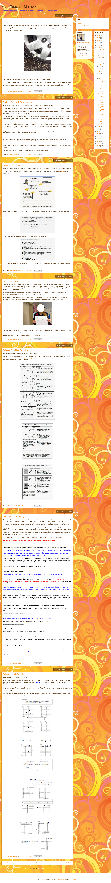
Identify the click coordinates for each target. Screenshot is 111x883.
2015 (98, 45)
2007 (98, 141)
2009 (98, 136)
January (101, 81)
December (101, 49)
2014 (98, 47)
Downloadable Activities (83, 26)
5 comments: (28, 663)
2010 (98, 134)
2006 (98, 143)
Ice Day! (6, 21)
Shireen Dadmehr (84, 42)
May (100, 71)
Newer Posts (7, 863)
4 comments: (28, 339)
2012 (98, 129)
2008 (98, 138)
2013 (98, 126)
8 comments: (28, 505)
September (102, 60)
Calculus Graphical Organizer (15, 350)
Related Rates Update (12, 165)
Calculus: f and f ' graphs (13, 674)
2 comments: (28, 91)
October (101, 57)
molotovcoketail (62, 879)
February (101, 78)
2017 (98, 40)
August (101, 64)
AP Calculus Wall (10, 281)
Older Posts (68, 863)
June (100, 68)
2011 (98, 131)
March (100, 76)
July (100, 66)
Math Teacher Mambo (18, 7)
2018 (98, 38)
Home (38, 863)
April (100, 73)
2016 (98, 42)
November (101, 53)
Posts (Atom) (40, 868)
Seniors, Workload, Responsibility (17, 102)
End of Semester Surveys (14, 517)
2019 (98, 35)
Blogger (75, 879)
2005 (98, 146)
